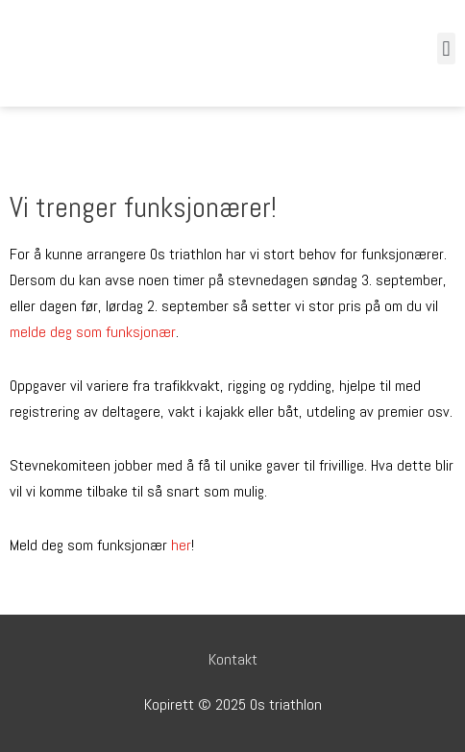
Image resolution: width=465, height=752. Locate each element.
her (181, 545)
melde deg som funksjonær (93, 332)
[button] (446, 48)
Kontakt (232, 659)
